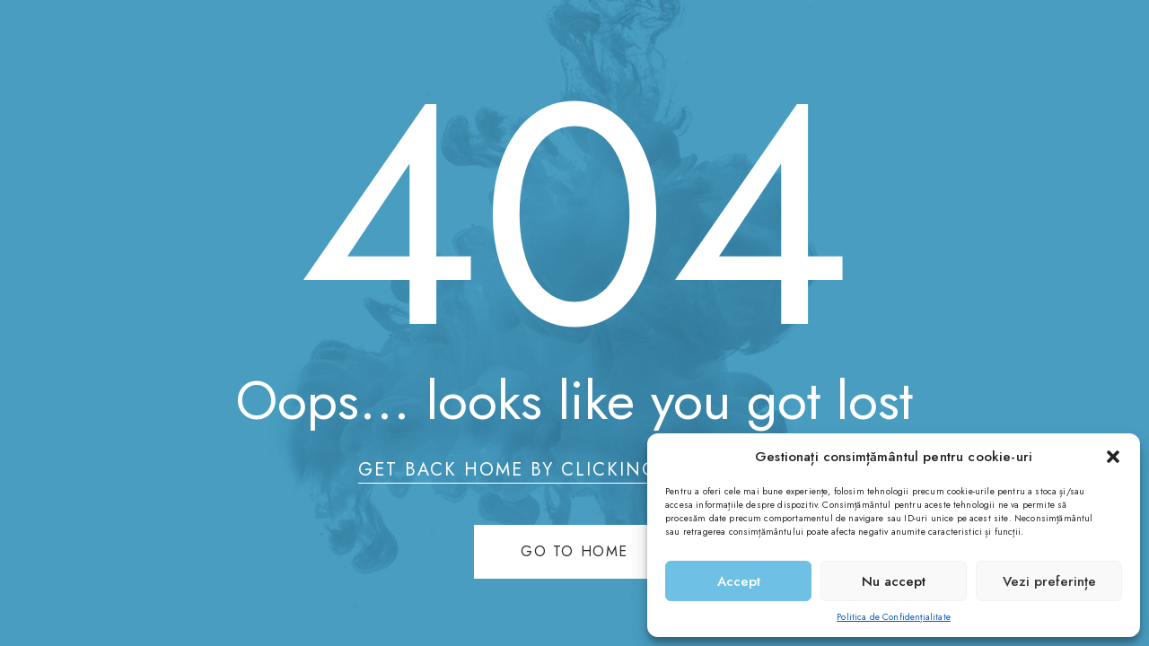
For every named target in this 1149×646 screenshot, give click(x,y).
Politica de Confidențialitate (894, 617)
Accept (738, 581)
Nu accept (893, 581)
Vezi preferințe (1049, 581)
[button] (1113, 457)
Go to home (574, 551)
